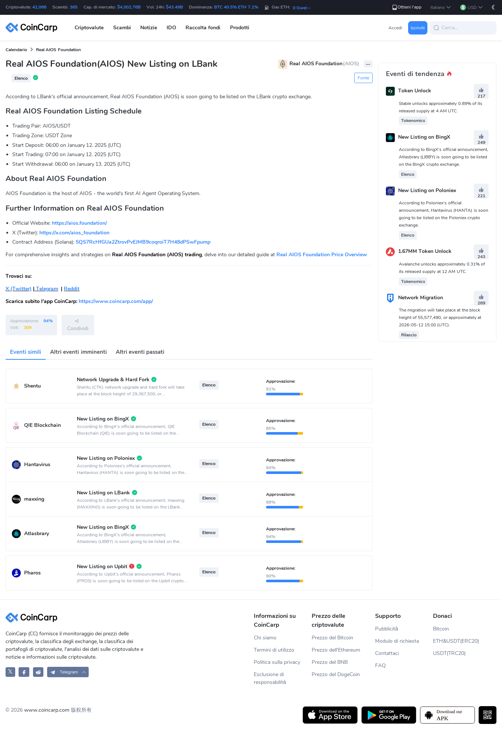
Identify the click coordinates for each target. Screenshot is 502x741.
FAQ (380, 665)
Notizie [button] (148, 27)
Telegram (46, 288)
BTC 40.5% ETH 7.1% (236, 7)
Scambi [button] (122, 27)
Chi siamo (265, 637)
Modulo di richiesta (397, 641)
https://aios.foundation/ (79, 223)
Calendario (16, 50)
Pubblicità (386, 628)
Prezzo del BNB (330, 662)
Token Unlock (414, 91)
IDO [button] (171, 27)
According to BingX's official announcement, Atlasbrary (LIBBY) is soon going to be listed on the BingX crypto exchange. (443, 156)
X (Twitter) (19, 288)
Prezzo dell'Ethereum (336, 649)
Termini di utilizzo (274, 649)
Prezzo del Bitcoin (332, 637)
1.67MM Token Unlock (425, 251)
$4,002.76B (129, 7)
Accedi (395, 28)
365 (74, 7)
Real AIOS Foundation (58, 50)
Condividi (77, 325)
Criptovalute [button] (89, 27)
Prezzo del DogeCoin (336, 674)
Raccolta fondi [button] (203, 27)
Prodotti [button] (239, 27)
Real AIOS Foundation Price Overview (321, 254)
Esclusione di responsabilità (270, 678)
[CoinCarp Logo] (33, 28)
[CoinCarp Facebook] (24, 671)
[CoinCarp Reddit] (38, 671)
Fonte (363, 78)
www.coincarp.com (46, 710)
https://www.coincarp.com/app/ (116, 301)
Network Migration (420, 297)
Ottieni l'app (406, 7)
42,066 (39, 7)
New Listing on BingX (424, 137)
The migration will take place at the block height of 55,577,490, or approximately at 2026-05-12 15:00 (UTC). (440, 317)
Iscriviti (418, 28)
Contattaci (387, 653)
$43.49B (174, 7)
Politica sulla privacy (277, 662)
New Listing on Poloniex (427, 190)
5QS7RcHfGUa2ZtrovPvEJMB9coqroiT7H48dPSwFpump (143, 242)
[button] (440, 7)
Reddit (71, 288)
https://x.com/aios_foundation (74, 232)
